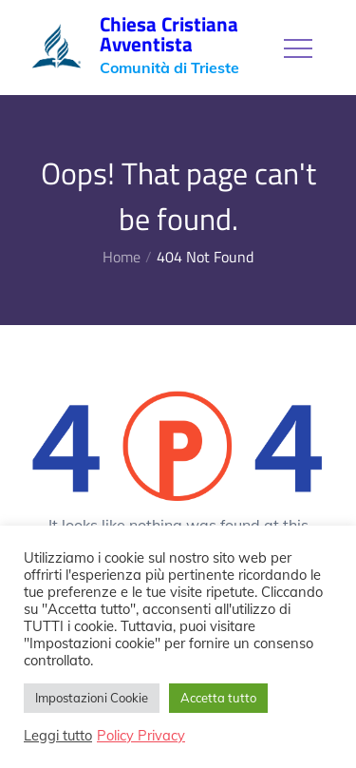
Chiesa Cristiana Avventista (169, 34)
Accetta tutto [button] (218, 697)
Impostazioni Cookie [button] (91, 697)
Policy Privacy (141, 735)
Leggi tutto (58, 735)
